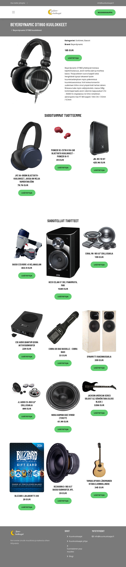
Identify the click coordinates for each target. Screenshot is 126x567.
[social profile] (27, 3)
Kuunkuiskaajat (75, 536)
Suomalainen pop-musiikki (75, 550)
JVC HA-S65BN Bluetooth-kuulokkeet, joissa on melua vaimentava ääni (27, 178)
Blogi (71, 556)
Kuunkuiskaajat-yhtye (78, 541)
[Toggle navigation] (13, 12)
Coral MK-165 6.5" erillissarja (99, 253)
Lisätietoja (73, 58)
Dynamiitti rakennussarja (99, 356)
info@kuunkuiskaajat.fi (105, 3)
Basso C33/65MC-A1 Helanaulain (26, 264)
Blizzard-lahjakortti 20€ (27, 495)
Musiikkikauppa (105, 12)
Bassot (87, 40)
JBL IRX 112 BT (99, 158)
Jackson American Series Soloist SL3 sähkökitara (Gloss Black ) (99, 398)
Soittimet (79, 40)
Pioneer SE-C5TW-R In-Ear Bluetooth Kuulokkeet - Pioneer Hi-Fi (63, 153)
